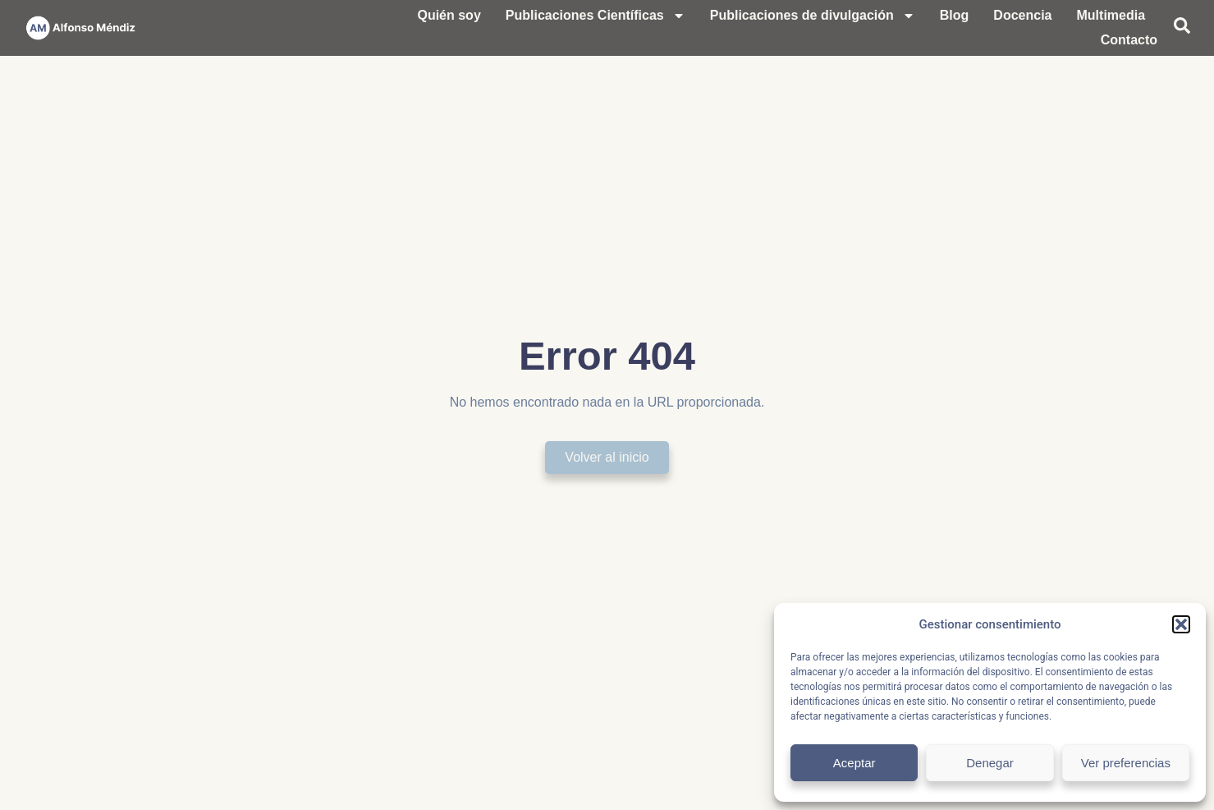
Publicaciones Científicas (595, 15)
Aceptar (854, 763)
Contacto (1129, 40)
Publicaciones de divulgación (812, 15)
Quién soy (448, 15)
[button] (1181, 624)
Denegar (990, 763)
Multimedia (1111, 15)
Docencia (1022, 15)
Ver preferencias (1125, 763)
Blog (954, 15)
